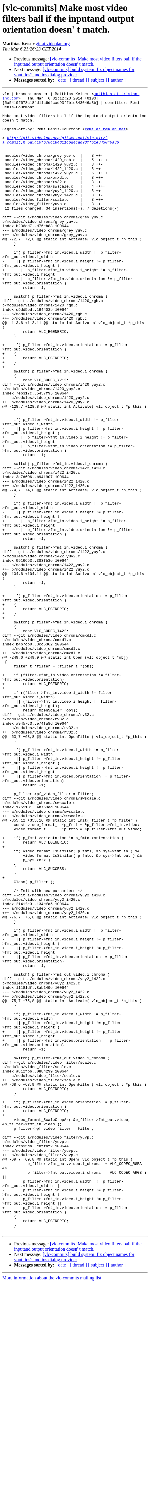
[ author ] (117, 79)
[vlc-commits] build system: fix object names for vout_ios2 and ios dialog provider (74, 72)
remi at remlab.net (105, 136)
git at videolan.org (53, 43)
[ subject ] (97, 79)
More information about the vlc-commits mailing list (51, 1505)
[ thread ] (78, 79)
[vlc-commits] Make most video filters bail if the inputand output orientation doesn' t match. (78, 61)
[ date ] (62, 79)
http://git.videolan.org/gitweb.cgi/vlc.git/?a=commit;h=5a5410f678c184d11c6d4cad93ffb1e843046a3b (60, 150)
